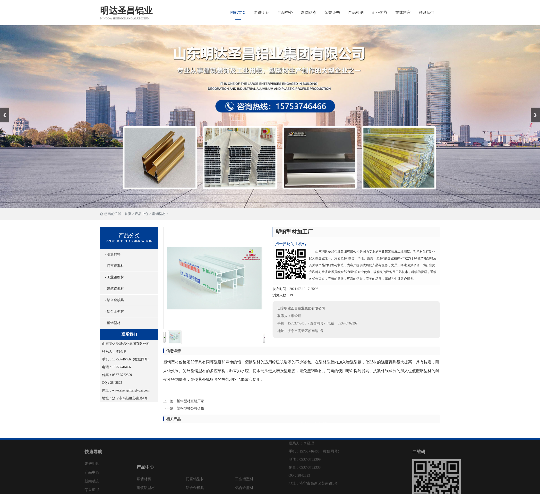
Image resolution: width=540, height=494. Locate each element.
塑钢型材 (159, 214)
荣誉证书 (332, 12)
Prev (2, 109)
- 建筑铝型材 (113, 288)
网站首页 (238, 12)
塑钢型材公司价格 (196, 408)
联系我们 (426, 12)
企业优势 (379, 12)
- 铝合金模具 (113, 300)
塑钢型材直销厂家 (196, 401)
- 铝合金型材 (113, 311)
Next (533, 109)
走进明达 (261, 12)
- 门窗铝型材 (113, 266)
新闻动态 (309, 12)
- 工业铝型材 (113, 277)
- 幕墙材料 (111, 254)
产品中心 (285, 12)
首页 (128, 214)
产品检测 (356, 12)
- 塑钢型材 (111, 323)
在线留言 (403, 12)
